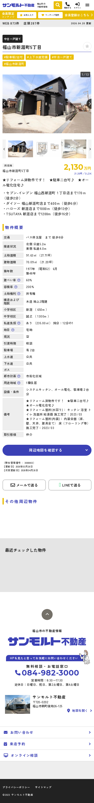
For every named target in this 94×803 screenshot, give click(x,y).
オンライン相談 (21, 755)
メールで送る (24, 485)
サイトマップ (43, 787)
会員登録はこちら (77, 15)
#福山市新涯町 (14, 64)
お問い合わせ (19, 732)
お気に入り (27, 15)
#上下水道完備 (37, 57)
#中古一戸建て (62, 57)
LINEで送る (70, 485)
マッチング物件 (50, 15)
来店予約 (14, 743)
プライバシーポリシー (16, 787)
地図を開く (77, 710)
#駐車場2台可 (13, 57)
